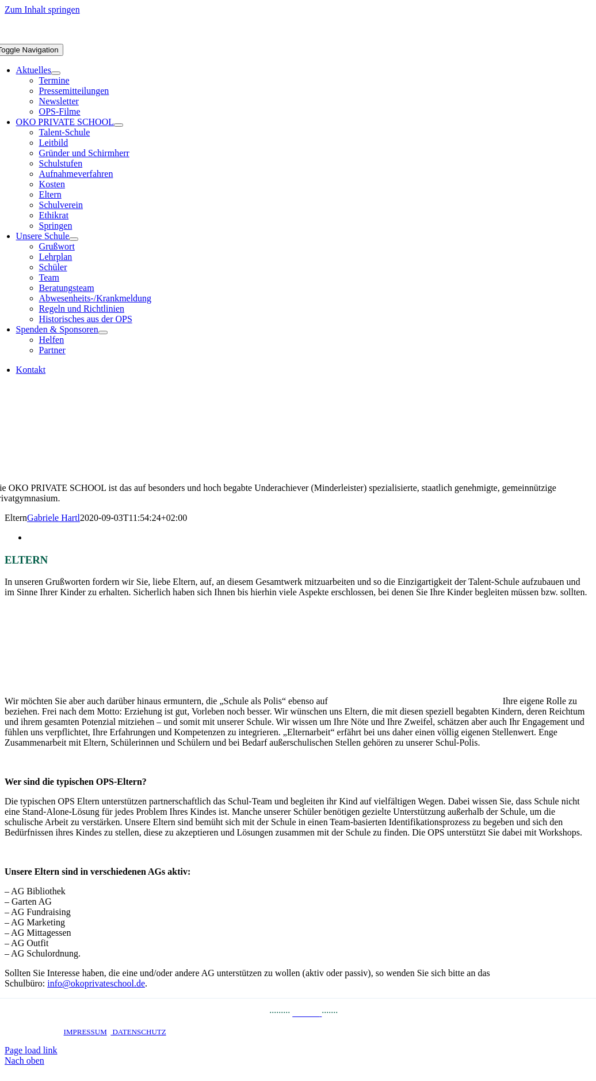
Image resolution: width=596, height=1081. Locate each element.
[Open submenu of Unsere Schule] (73, 239)
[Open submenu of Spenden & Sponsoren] (103, 332)
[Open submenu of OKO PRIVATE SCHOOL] (118, 125)
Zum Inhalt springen (42, 9)
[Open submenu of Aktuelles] (55, 73)
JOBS (350, 1013)
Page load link (31, 1050)
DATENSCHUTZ (138, 1031)
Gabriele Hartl (53, 518)
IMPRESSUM (85, 1031)
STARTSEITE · (39, 1031)
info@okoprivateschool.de (96, 983)
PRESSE (250, 1013)
